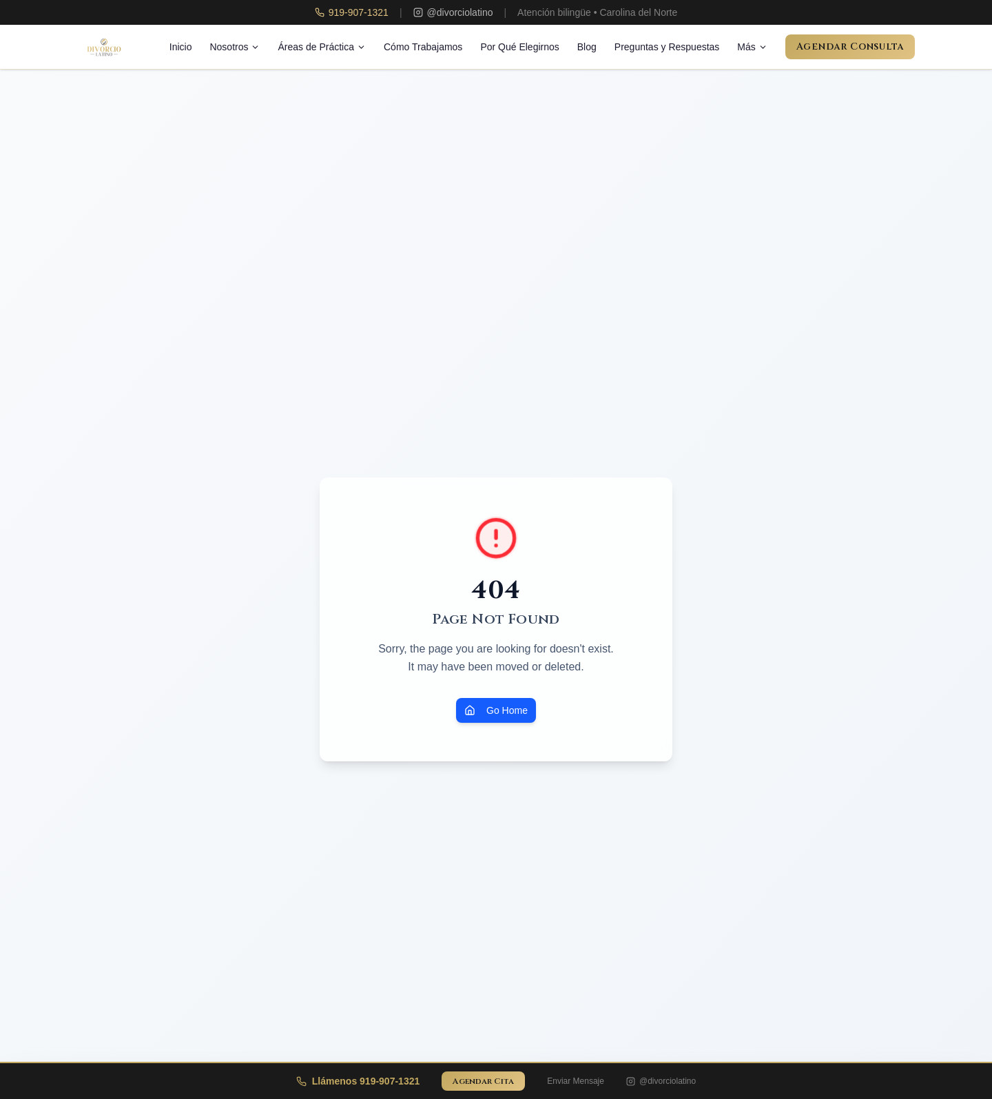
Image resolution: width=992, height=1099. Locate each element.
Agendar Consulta (850, 46)
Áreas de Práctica (322, 46)
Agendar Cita (483, 1081)
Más (752, 46)
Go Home (496, 710)
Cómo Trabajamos (423, 46)
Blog (587, 46)
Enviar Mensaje (575, 1081)
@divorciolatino (661, 1081)
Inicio (180, 46)
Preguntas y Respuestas (667, 46)
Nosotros (234, 46)
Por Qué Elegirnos (519, 46)
